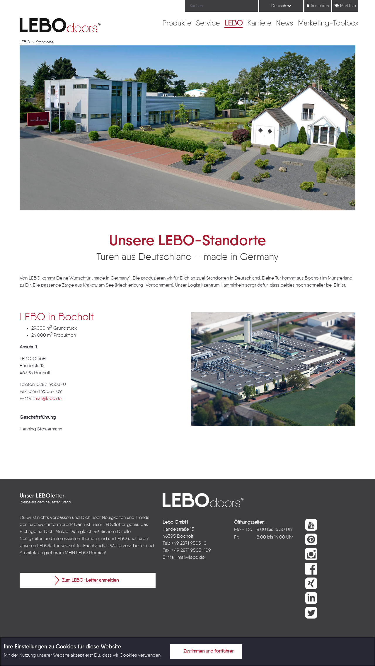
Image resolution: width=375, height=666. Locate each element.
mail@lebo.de (48, 398)
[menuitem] (177, 23)
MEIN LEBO (76, 553)
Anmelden (318, 6)
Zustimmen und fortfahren (205, 651)
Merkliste (345, 6)
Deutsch (281, 6)
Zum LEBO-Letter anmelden (87, 580)
